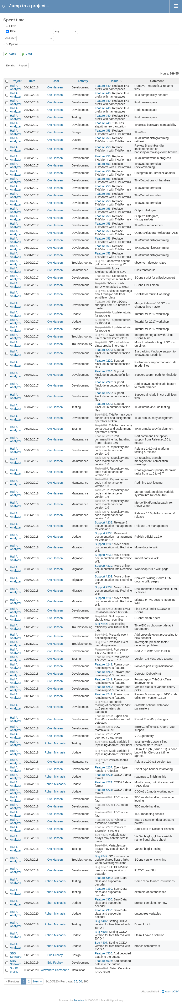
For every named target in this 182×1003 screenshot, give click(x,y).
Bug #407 (101, 921)
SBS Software (15, 955)
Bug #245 (101, 623)
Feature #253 (103, 734)
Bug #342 (101, 856)
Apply (12, 53)
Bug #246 (101, 634)
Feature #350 (103, 877)
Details (10, 65)
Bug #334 (101, 834)
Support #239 (103, 544)
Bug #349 (101, 867)
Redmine (78, 1000)
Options (13, 44)
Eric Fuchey (55, 955)
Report (23, 65)
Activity (83, 81)
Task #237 (101, 447)
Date (12, 31)
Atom (168, 991)
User (56, 81)
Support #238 (103, 522)
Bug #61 (100, 283)
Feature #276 (103, 819)
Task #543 (101, 968)
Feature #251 (103, 716)
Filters (12, 26)
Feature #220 (103, 349)
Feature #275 (103, 797)
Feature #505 (103, 953)
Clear (29, 53)
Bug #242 (101, 616)
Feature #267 (103, 767)
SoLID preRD (14, 970)
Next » (37, 981)
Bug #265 (101, 741)
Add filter (10, 38)
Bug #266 (101, 760)
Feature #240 (103, 608)
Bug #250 (101, 701)
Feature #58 (103, 268)
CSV (176, 991)
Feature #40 (103, 85)
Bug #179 (101, 334)
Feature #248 (103, 649)
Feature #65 (103, 301)
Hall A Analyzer (15, 87)
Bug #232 (101, 414)
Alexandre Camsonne (55, 970)
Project (16, 81)
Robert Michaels (55, 743)
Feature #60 (103, 276)
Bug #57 (100, 261)
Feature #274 (103, 775)
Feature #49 (103, 123)
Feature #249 (103, 664)
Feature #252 (103, 726)
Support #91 (103, 312)
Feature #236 (103, 436)
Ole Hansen (55, 87)
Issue (114, 81)
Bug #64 (100, 290)
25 (75, 981)
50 (80, 981)
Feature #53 (103, 130)
